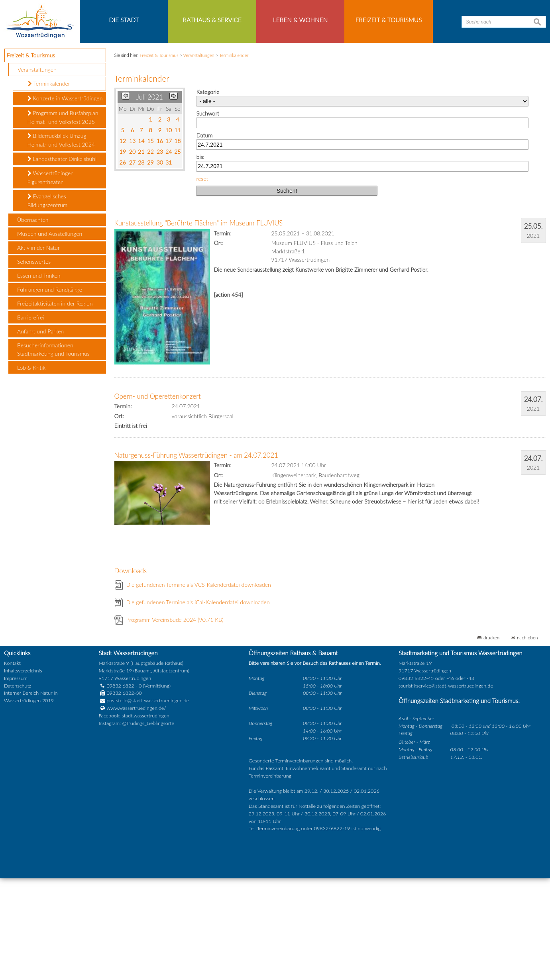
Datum (204, 220)
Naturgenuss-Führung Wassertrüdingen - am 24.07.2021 (196, 541)
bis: (200, 242)
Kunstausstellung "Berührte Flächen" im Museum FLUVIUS (198, 309)
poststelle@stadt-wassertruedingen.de (147, 787)
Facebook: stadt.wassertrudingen (133, 802)
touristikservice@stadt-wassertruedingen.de (446, 771)
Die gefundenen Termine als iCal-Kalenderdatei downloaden (198, 688)
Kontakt (12, 749)
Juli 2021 (149, 183)
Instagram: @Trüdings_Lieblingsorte (136, 809)
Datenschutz (17, 771)
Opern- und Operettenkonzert (157, 482)
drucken (491, 723)
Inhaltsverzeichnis (23, 756)
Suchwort (207, 199)
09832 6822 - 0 (119, 771)
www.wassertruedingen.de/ (136, 794)
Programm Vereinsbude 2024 (175, 705)
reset (202, 264)
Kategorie (207, 177)
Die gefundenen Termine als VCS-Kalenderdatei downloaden (198, 670)
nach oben (527, 723)
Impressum (16, 764)
